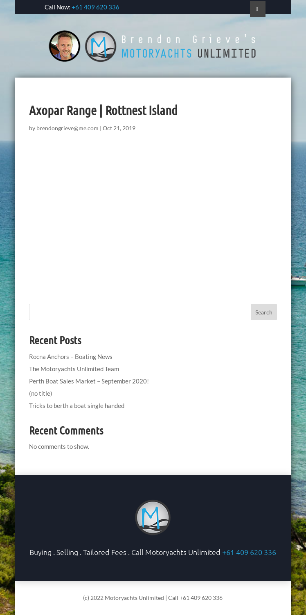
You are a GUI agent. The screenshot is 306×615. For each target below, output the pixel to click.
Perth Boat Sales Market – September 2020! (89, 381)
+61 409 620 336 (95, 7)
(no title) (40, 393)
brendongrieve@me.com (67, 128)
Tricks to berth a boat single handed (76, 405)
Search (263, 312)
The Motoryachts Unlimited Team (74, 368)
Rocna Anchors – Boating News (70, 356)
